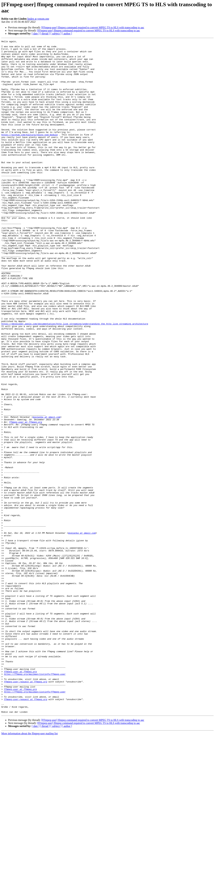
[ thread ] (45, 33)
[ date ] (35, 33)
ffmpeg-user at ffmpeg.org (25, 498)
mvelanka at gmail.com (46, 492)
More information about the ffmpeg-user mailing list (29, 868)
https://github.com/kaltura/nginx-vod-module (29, 153)
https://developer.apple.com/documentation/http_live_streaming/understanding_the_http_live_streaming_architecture (74, 380)
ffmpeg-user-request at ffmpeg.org (25, 810)
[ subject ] (56, 33)
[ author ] (67, 33)
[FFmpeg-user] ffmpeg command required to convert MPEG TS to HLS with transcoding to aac (92, 27)
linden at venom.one (38, 18)
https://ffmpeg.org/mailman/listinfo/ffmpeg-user (35, 801)
